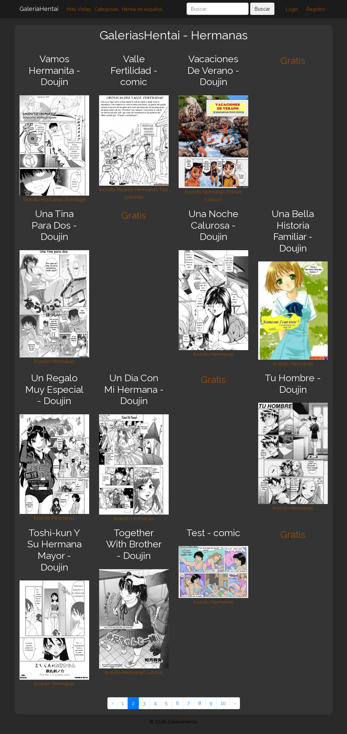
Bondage (75, 199)
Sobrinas (134, 197)
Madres (125, 189)
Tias (163, 189)
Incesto (31, 199)
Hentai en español (142, 9)
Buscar (262, 9)
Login (292, 9)
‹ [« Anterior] (112, 703)
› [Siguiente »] (235, 703)
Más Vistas (79, 9)
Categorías (106, 9)
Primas (234, 192)
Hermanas (52, 199)
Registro (316, 9)
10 (223, 703)
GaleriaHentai (39, 8)
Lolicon (213, 199)
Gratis (292, 60)
